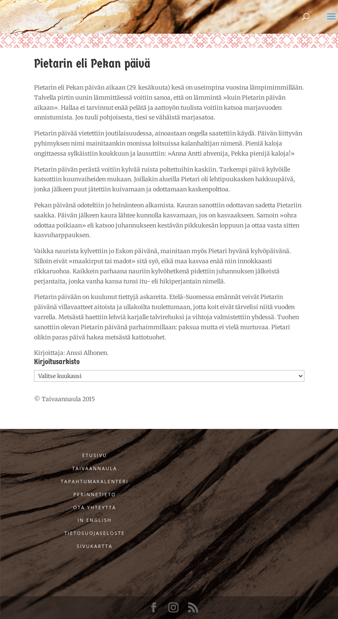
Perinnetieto (94, 494)
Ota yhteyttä (94, 507)
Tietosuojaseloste (94, 533)
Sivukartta (95, 546)
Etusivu (94, 455)
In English (95, 520)
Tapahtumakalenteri (94, 481)
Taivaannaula (94, 468)
